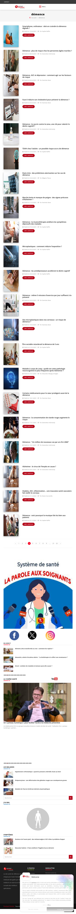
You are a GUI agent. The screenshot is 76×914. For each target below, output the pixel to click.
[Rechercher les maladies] (71, 798)
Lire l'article (28, 33)
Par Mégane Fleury (44, 176)
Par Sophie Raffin (43, 29)
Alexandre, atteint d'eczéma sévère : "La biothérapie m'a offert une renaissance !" (41, 657)
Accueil (33, 18)
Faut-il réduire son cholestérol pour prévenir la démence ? (45, 99)
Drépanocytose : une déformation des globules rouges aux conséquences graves (41, 780)
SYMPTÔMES (8, 834)
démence (42, 18)
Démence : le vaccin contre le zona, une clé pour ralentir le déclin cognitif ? (45, 125)
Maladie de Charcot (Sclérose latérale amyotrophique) (32, 789)
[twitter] (35, 635)
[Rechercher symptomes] (71, 856)
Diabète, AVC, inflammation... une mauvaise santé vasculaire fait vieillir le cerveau (46, 492)
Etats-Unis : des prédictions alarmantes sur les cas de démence (47, 173)
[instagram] (53, 635)
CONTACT (6, 2)
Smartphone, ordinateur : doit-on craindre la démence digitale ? (47, 26)
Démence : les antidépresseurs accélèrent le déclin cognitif (45, 271)
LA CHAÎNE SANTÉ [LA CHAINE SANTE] (10, 679)
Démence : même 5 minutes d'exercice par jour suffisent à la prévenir (46, 296)
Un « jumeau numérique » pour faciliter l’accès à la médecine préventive (32, 723)
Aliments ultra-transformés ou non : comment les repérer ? (34, 649)
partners (34, 882)
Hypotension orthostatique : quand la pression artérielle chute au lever (38, 771)
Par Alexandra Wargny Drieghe (47, 373)
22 (57, 543)
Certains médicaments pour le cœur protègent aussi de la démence (44, 394)
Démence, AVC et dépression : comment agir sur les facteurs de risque (47, 76)
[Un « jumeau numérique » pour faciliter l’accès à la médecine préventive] (38, 702)
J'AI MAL (6, 802)
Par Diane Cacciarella (44, 496)
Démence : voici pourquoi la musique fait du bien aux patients (46, 515)
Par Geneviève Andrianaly (46, 54)
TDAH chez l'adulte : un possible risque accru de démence (44, 148)
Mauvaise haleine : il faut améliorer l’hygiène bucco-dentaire (34, 848)
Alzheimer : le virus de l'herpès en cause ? (38, 466)
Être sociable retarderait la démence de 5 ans (40, 344)
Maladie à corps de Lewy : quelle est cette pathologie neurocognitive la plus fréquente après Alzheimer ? (43, 370)
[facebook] (17, 635)
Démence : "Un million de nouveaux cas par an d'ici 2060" (44, 442)
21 (53, 543)
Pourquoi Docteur (9, 906)
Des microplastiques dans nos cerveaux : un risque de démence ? (47, 321)
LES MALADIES (9, 767)
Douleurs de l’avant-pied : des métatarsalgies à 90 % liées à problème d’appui (40, 839)
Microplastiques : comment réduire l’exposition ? (41, 246)
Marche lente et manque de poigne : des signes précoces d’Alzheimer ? (44, 198)
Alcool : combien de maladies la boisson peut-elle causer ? (33, 666)
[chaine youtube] (62, 679)
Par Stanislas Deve (44, 80)
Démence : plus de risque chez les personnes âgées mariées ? (46, 51)
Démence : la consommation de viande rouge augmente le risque (45, 418)
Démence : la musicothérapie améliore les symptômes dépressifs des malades (43, 223)
